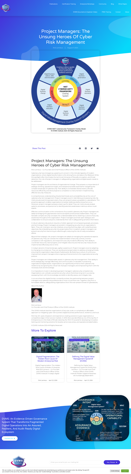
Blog (112, 4)
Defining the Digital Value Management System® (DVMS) (83, 359)
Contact (118, 12)
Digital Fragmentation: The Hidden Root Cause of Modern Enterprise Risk (47, 359)
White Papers (122, 4)
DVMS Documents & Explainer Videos (85, 12)
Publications (53, 4)
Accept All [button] (125, 471)
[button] (80, 148)
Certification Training (69, 4)
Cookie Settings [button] (115, 471)
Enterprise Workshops (87, 4)
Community (102, 4)
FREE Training (106, 12)
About (127, 12)
